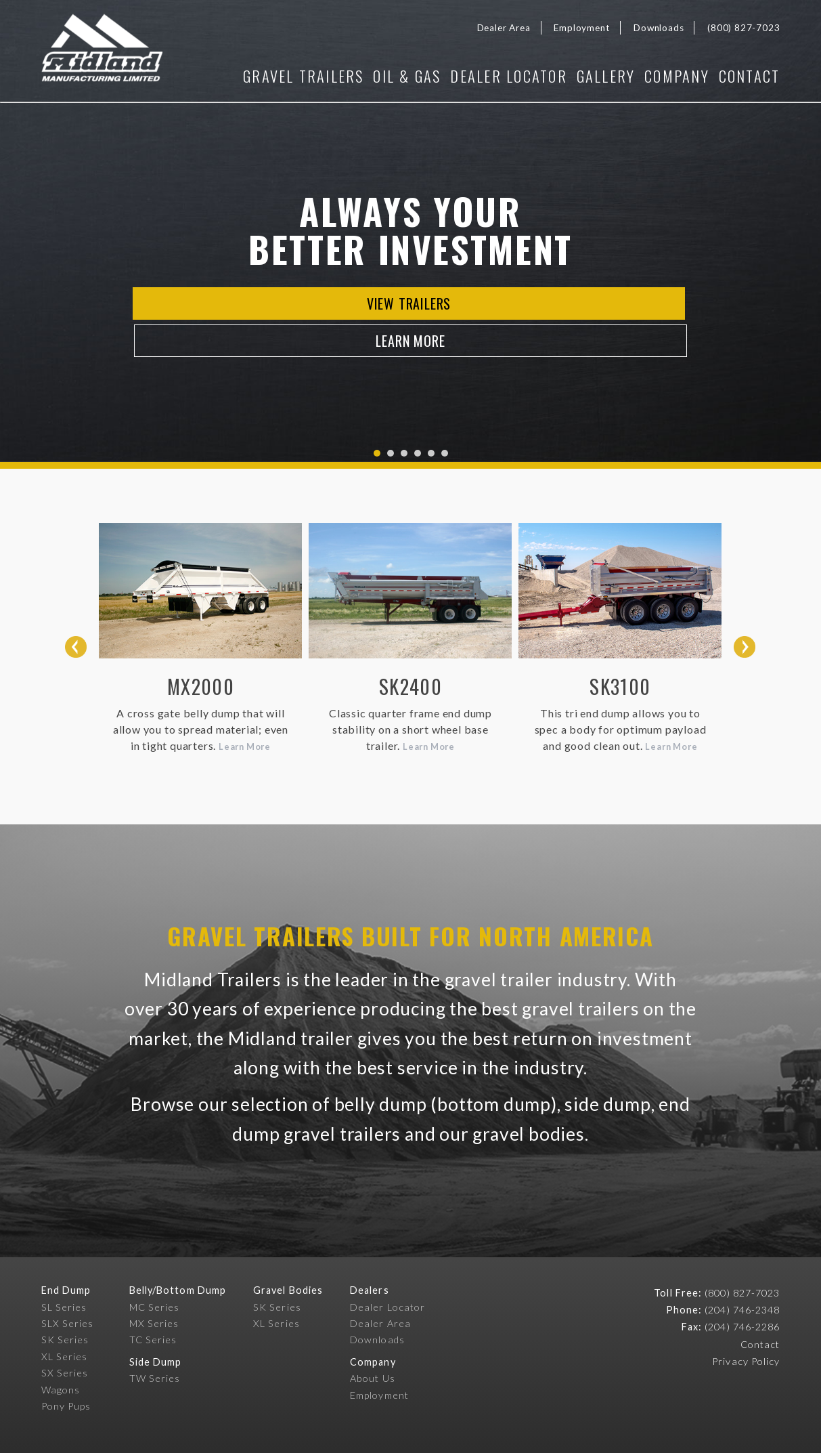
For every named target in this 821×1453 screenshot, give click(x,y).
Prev (76, 647)
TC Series (153, 1343)
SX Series (65, 1377)
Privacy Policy (746, 1364)
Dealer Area (504, 27)
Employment (582, 27)
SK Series (65, 1343)
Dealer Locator (488, 75)
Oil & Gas (380, 75)
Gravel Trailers (269, 75)
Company (670, 75)
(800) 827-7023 (743, 27)
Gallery (592, 75)
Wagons (60, 1393)
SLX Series (67, 1326)
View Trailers (331, 320)
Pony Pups (66, 1410)
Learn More (490, 320)
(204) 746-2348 (742, 1314)
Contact (749, 75)
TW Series (155, 1382)
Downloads (659, 27)
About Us (372, 1382)
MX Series (154, 1326)
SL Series (64, 1310)
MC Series (154, 1310)
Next (744, 647)
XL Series (64, 1360)
